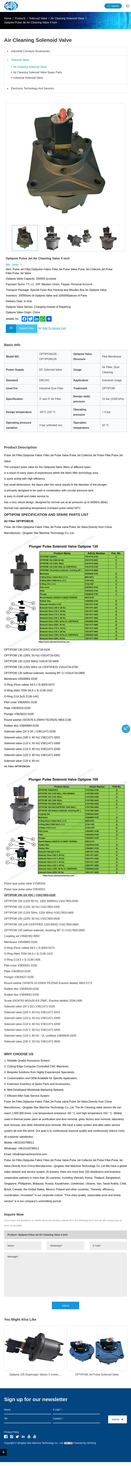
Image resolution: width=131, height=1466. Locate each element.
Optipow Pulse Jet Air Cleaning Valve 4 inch (30, 22)
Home (7, 18)
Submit (65, 1309)
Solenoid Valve (38, 18)
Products (20, 18)
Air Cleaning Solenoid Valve (67, 18)
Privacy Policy (11, 1436)
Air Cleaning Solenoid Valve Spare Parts (38, 74)
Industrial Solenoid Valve (29, 81)
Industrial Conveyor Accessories (30, 51)
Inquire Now (26, 332)
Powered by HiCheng (84, 1447)
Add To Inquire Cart (54, 332)
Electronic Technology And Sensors (32, 92)
